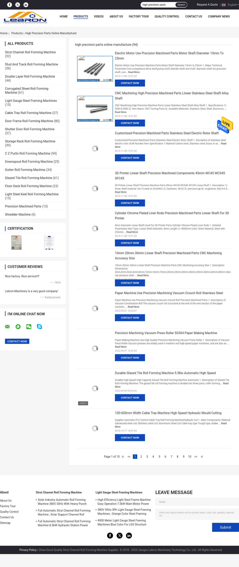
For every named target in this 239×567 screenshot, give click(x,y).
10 (189, 456)
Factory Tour (139, 16)
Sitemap (5, 522)
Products (81, 16)
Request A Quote (207, 4)
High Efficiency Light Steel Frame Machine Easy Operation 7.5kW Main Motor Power (124, 501)
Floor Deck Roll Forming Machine (28, 186)
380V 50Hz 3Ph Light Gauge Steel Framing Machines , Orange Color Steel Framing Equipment (124, 512)
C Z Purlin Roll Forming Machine (27, 153)
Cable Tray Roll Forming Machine (28, 113)
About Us (116, 16)
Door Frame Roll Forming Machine (29, 121)
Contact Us (193, 16)
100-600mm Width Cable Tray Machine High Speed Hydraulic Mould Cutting (168, 413)
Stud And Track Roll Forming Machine (31, 64)
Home (64, 16)
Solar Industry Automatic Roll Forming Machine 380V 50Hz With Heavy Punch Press (62, 502)
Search (181, 4)
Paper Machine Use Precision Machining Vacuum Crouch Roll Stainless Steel (169, 293)
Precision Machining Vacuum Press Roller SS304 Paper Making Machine (166, 333)
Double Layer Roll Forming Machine (30, 76)
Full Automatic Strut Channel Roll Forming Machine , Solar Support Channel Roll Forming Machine (64, 513)
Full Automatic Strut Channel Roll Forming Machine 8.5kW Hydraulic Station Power (64, 523)
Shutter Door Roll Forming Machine (29, 129)
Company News (219, 16)
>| (202, 456)
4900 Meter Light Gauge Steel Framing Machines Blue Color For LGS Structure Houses (122, 523)
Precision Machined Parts (23, 206)
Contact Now (130, 83)
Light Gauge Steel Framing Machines (31, 101)
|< (123, 456)
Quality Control (167, 16)
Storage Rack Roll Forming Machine (30, 141)
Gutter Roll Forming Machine (25, 170)
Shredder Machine (18, 214)
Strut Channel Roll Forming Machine (30, 52)
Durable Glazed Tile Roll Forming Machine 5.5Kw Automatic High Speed (165, 373)
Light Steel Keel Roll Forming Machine (31, 194)
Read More (134, 72)
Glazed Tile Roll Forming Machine (28, 178)
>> (195, 456)
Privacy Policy (27, 549)
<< (128, 456)
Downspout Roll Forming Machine (29, 161)
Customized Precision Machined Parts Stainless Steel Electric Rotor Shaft (167, 133)
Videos (99, 16)
